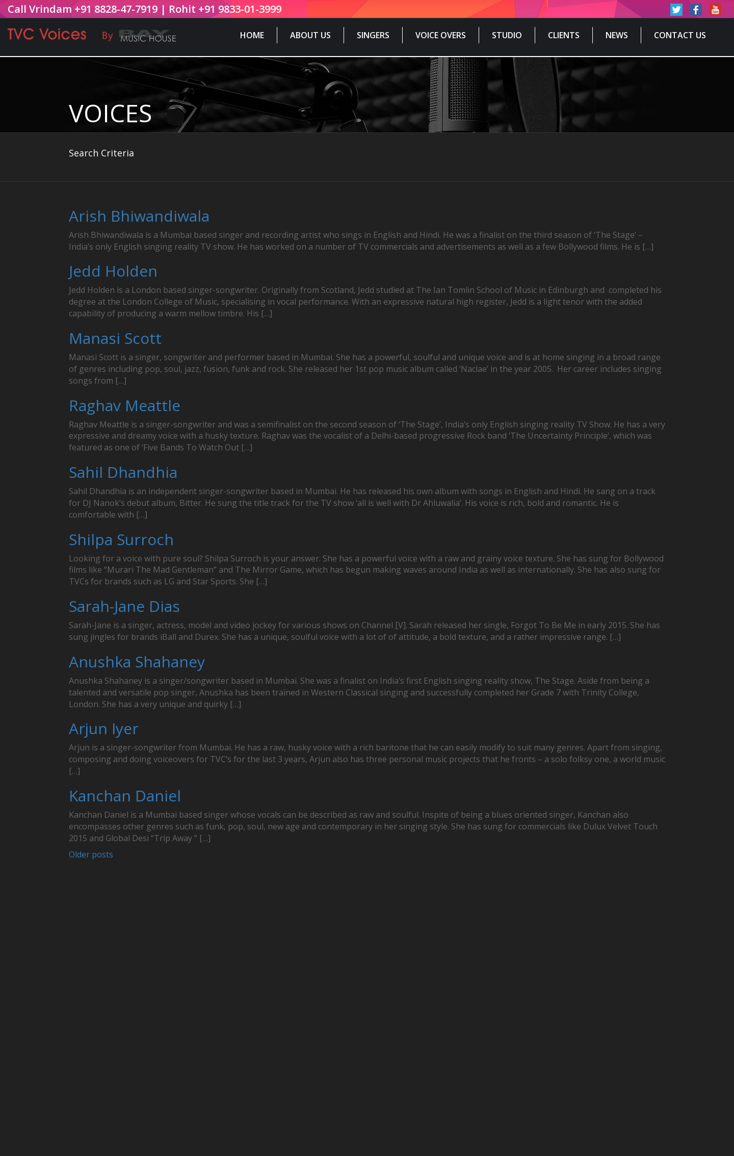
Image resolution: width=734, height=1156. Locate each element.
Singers (373, 35)
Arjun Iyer (104, 728)
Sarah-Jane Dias (124, 606)
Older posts (91, 854)
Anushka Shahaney (137, 661)
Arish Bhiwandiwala (139, 215)
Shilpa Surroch (121, 539)
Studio (507, 35)
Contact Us (680, 35)
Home (252, 35)
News (617, 35)
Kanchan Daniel (125, 795)
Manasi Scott (115, 338)
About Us (310, 35)
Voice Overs (440, 35)
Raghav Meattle (124, 405)
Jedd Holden (113, 270)
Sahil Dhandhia (123, 472)
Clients (564, 35)
